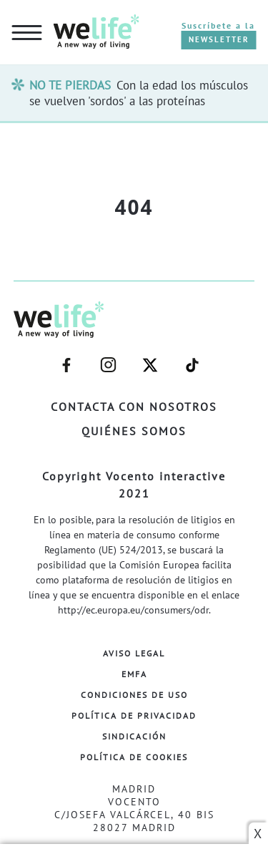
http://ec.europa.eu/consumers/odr (133, 609)
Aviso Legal (134, 653)
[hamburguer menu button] (27, 34)
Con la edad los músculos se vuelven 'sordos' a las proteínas (138, 93)
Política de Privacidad (134, 715)
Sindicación (134, 736)
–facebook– (66, 365)
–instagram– (108, 365)
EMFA (134, 674)
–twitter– (150, 365)
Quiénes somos (134, 431)
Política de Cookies (134, 757)
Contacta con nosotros (134, 406)
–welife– (192, 365)
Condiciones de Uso (134, 694)
